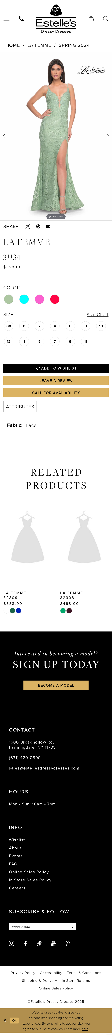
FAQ (13, 866)
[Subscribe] (74, 929)
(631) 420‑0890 (25, 760)
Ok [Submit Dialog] (15, 1022)
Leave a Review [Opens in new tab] (56, 381)
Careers (17, 890)
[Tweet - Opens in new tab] (27, 226)
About (15, 850)
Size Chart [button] (97, 314)
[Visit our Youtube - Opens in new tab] (53, 946)
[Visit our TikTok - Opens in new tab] (39, 946)
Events (16, 858)
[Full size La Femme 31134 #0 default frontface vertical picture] (56, 136)
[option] (56, 136)
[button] (91, 19)
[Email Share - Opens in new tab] (48, 227)
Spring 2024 (74, 45)
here (85, 1031)
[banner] (56, 18)
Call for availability (56, 394)
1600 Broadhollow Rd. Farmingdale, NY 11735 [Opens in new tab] (32, 746)
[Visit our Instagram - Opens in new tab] (11, 946)
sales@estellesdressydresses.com (44, 770)
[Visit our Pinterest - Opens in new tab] (68, 946)
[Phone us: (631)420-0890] (21, 19)
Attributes (20, 408)
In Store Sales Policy (30, 882)
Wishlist (17, 842)
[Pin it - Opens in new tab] (38, 226)
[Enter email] (44, 929)
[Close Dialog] (5, 1023)
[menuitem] (21, 19)
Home (13, 45)
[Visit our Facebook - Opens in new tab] (25, 946)
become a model (56, 687)
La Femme (39, 45)
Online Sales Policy (29, 874)
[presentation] (28, 540)
